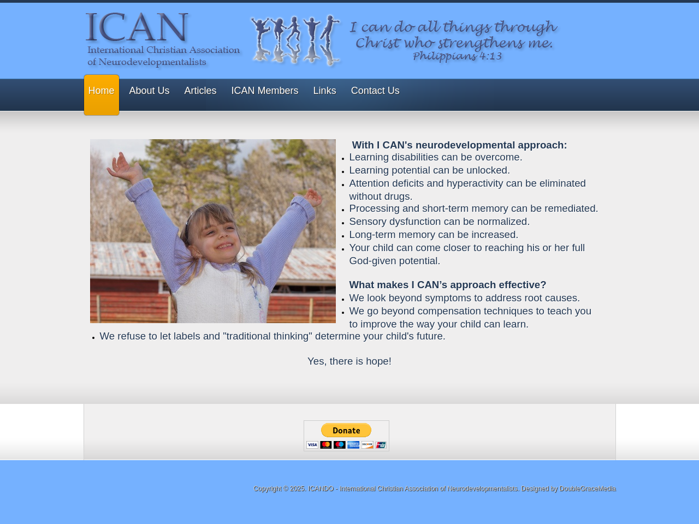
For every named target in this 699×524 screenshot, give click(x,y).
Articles (201, 90)
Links (324, 90)
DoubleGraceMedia (587, 488)
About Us (149, 90)
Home (101, 90)
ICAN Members (265, 90)
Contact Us (375, 90)
